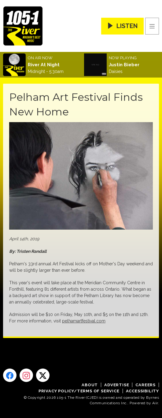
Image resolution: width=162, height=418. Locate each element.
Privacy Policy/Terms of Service (79, 391)
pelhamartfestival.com (83, 320)
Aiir (155, 403)
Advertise (116, 385)
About (90, 385)
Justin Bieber (124, 64)
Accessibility (142, 391)
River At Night (44, 64)
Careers (145, 385)
